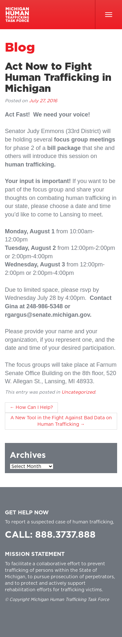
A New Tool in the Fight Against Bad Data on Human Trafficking (61, 421)
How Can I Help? (31, 407)
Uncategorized (78, 392)
